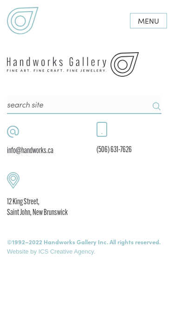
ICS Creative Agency (66, 251)
